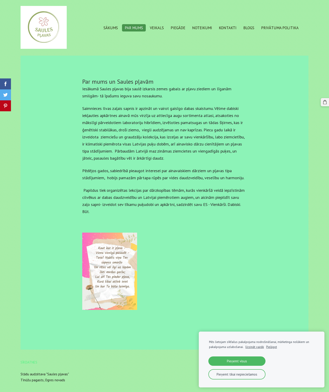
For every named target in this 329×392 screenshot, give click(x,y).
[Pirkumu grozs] (325, 102)
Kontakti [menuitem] (227, 27)
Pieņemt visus (237, 361)
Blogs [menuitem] (248, 27)
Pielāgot (271, 347)
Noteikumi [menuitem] (202, 27)
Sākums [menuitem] (110, 27)
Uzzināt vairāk (254, 347)
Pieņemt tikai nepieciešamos (237, 374)
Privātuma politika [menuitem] (280, 27)
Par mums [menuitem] (134, 27)
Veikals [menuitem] (157, 27)
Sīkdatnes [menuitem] (29, 362)
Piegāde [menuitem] (178, 27)
